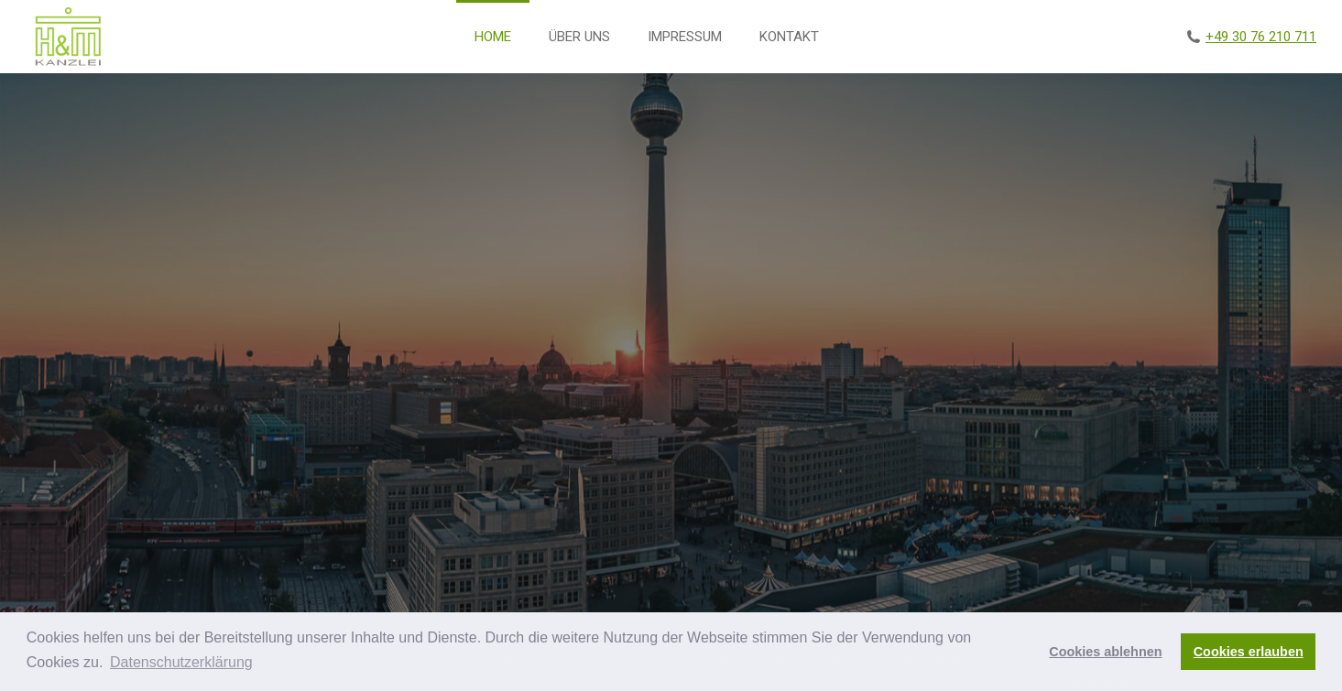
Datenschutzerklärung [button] (181, 662)
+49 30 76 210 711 (1261, 36)
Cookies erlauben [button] (1249, 651)
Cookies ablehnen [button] (1105, 651)
